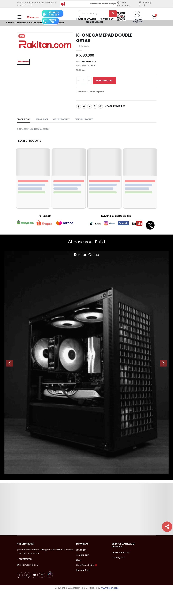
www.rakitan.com (110, 587)
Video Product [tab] (61, 119)
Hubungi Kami (145, 4)
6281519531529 (26, 559)
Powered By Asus (86, 18)
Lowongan (81, 549)
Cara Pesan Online (85, 565)
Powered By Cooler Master (99, 20)
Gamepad (91, 65)
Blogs (79, 560)
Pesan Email (104, 80)
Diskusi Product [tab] (84, 119)
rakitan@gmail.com (28, 564)
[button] (154, 17)
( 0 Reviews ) (84, 46)
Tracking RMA (118, 557)
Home (9, 22)
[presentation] (9, 363)
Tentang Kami (83, 554)
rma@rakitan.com (120, 552)
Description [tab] (23, 119)
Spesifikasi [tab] (42, 119)
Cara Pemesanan (123, 4)
